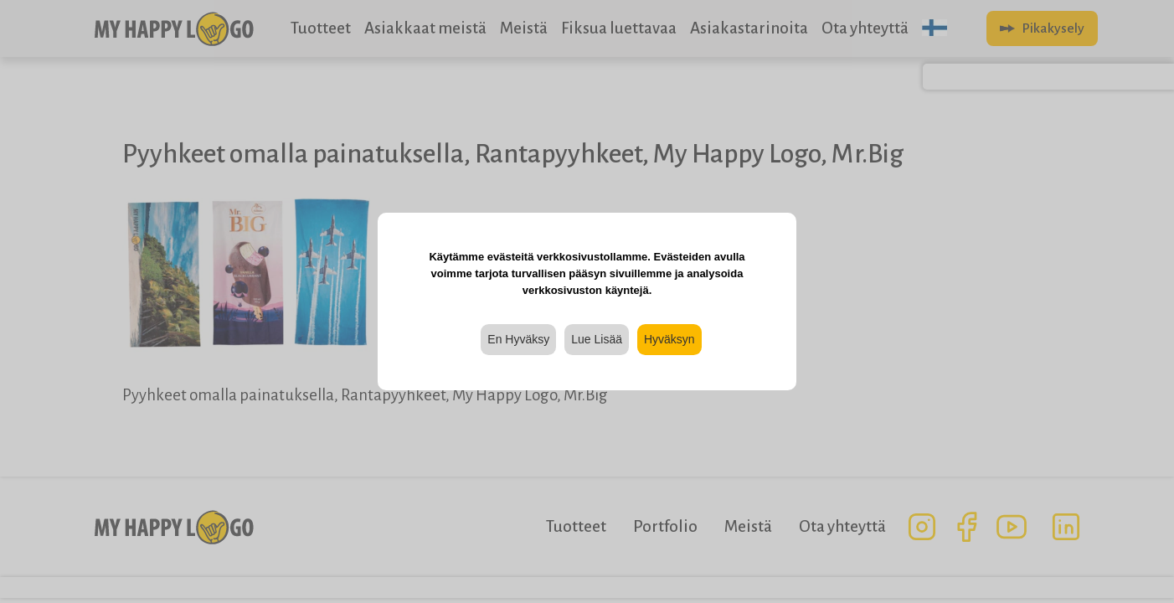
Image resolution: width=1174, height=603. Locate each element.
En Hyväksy (518, 339)
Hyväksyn (669, 339)
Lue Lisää (596, 339)
